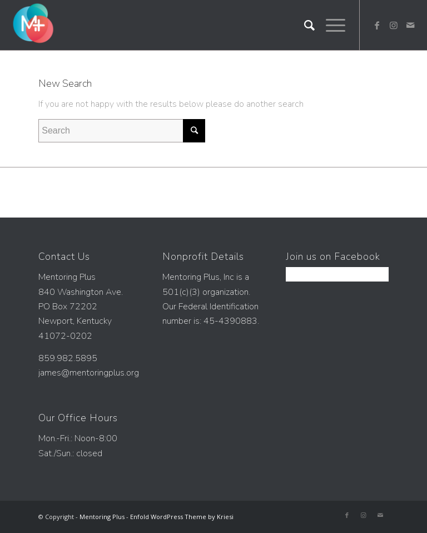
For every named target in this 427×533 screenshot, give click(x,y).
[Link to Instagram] (393, 25)
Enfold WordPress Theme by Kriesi (182, 516)
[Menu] (330, 25)
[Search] (304, 25)
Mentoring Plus (102, 516)
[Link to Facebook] (377, 25)
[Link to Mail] (410, 25)
